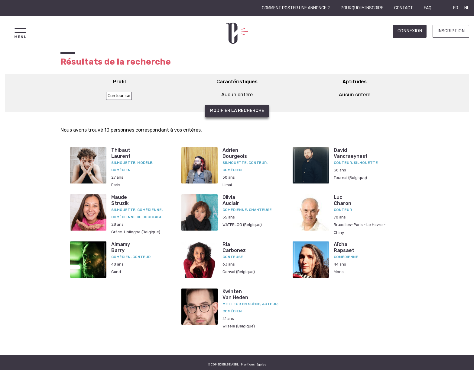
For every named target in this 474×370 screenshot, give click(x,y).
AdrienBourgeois (234, 153)
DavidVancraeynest (351, 153)
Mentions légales (253, 364)
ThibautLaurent (121, 153)
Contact (403, 8)
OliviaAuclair (230, 200)
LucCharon (342, 200)
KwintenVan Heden (235, 294)
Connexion (410, 30)
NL (466, 8)
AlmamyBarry (120, 247)
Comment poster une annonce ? (296, 8)
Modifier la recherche (237, 110)
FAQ (427, 8)
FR (455, 8)
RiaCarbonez (234, 247)
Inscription (451, 30)
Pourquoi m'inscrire (362, 8)
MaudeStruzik (120, 200)
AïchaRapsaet (344, 247)
